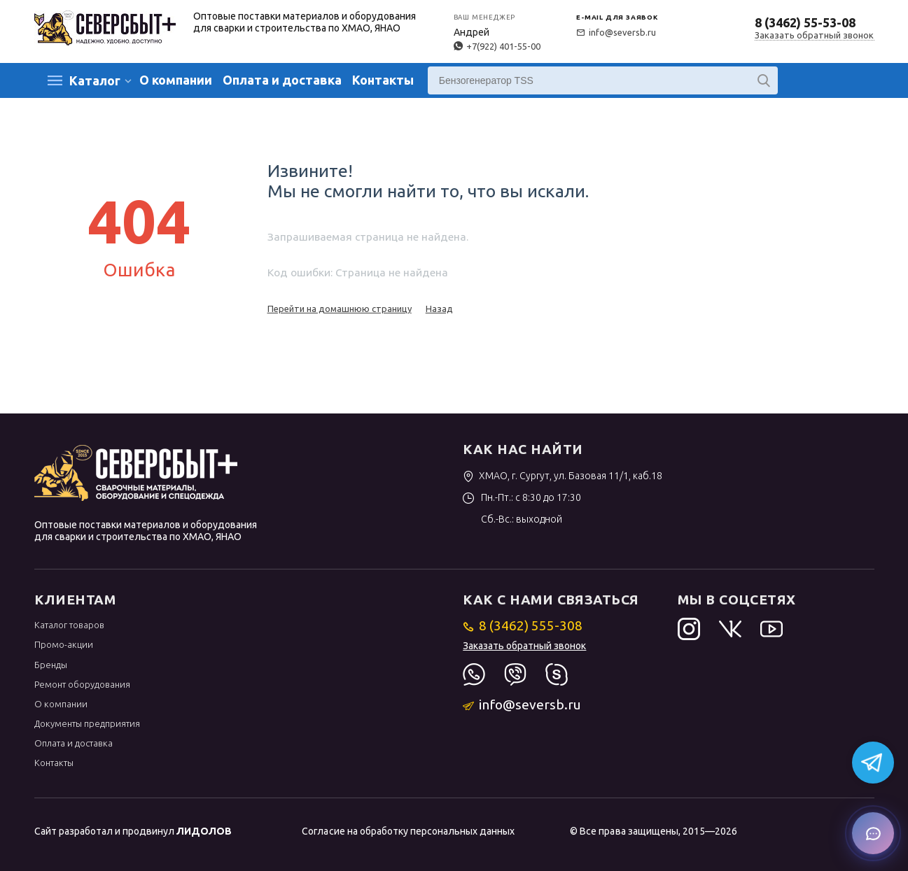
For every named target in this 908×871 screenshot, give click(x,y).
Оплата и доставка (282, 80)
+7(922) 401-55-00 (497, 46)
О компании (175, 80)
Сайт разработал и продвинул (133, 831)
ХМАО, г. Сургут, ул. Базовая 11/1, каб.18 (562, 475)
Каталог (94, 80)
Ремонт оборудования (82, 684)
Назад (439, 308)
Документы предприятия (87, 723)
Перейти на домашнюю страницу (339, 308)
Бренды (50, 665)
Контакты (383, 80)
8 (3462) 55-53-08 (805, 22)
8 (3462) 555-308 (522, 625)
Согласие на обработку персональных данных (408, 831)
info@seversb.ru (616, 32)
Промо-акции (63, 644)
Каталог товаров (69, 625)
